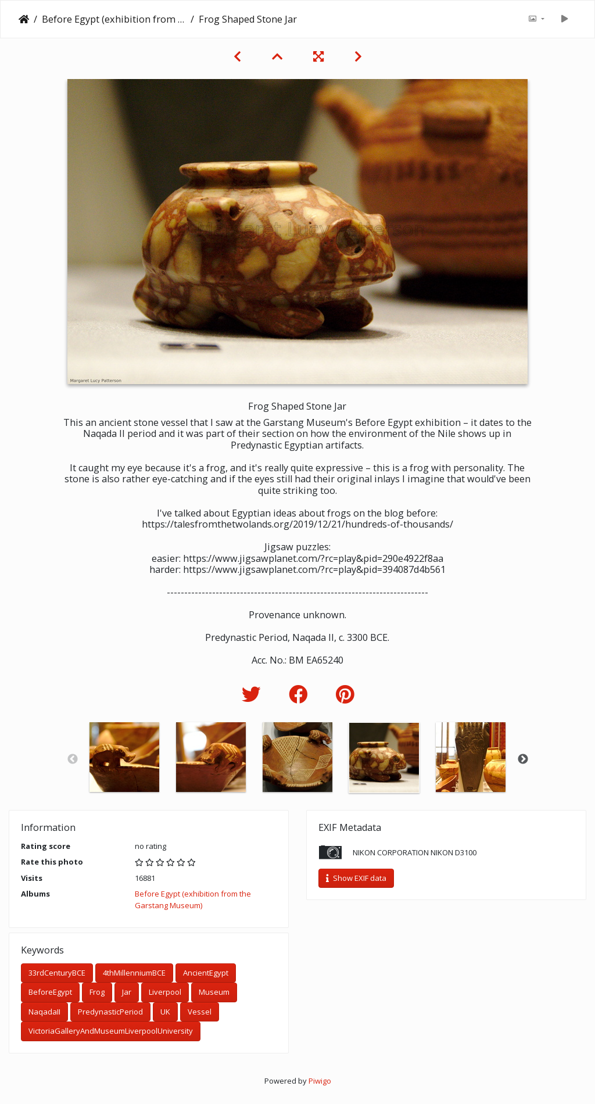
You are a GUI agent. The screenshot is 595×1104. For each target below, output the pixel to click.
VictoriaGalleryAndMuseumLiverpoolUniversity (110, 1031)
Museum (214, 992)
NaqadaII (44, 1011)
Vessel (200, 1011)
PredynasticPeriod (110, 1011)
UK (165, 1011)
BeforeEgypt (50, 992)
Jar (126, 992)
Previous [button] (72, 759)
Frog (97, 992)
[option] (124, 757)
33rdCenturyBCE (56, 972)
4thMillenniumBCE (134, 972)
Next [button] (523, 759)
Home (24, 19)
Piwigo (320, 1081)
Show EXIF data (356, 878)
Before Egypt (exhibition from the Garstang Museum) (114, 19)
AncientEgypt (205, 972)
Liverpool (165, 992)
